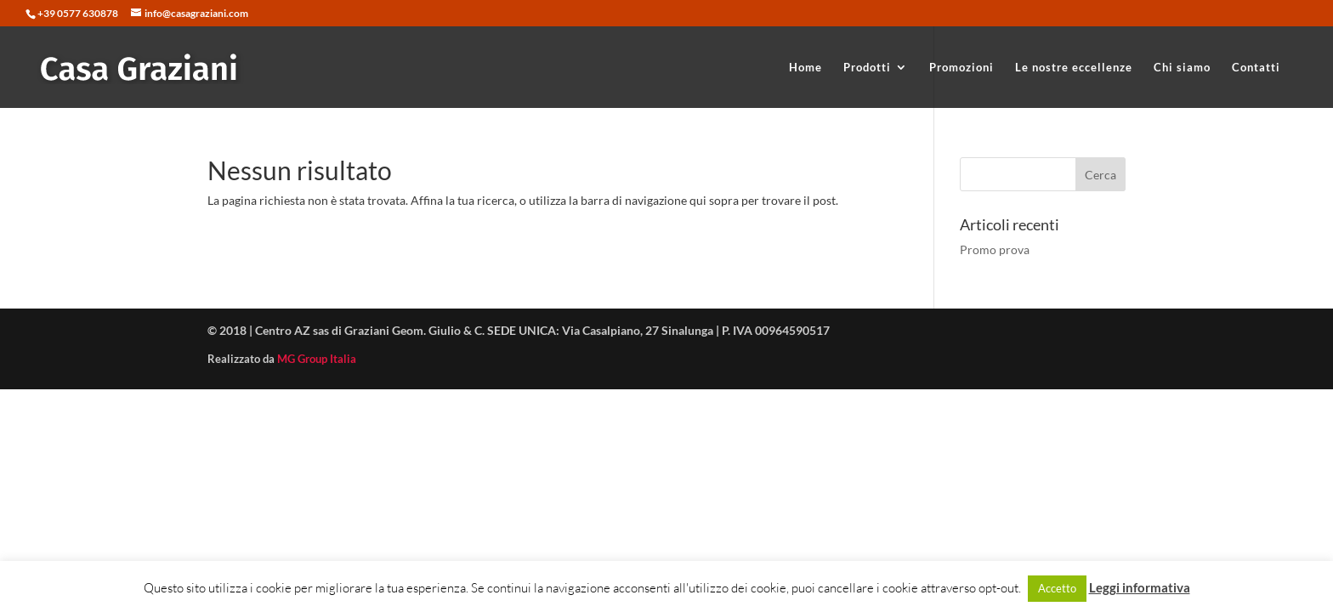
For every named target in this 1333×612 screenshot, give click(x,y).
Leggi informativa (1139, 587)
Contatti (1256, 67)
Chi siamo (1182, 67)
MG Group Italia (316, 359)
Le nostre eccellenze (1073, 67)
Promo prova (995, 249)
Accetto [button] (1057, 588)
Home (805, 67)
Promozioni (961, 67)
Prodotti (867, 67)
